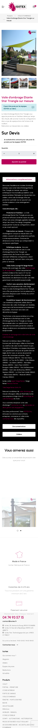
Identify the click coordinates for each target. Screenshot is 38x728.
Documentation (19, 423)
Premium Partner (12, 380)
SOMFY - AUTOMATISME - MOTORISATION (17, 715)
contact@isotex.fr (10, 618)
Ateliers (5, 659)
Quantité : (5, 144)
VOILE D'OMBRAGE (24, 16)
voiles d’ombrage (25, 388)
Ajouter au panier (19, 158)
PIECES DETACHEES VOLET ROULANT (15, 718)
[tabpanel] (19, 492)
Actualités (6, 669)
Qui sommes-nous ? (9, 652)
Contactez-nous (16, 401)
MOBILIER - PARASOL (10, 708)
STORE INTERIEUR (8, 687)
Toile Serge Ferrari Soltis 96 (12, 384)
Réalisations (7, 666)
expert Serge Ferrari (17, 377)
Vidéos (19, 431)
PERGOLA (6, 705)
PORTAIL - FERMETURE (10, 683)
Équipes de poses (8, 663)
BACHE (5, 699)
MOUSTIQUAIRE (8, 702)
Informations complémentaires (19, 176)
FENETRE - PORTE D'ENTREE (12, 696)
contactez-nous (8, 415)
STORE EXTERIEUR (9, 712)
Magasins (6, 655)
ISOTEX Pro (28, 408)
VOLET (5, 680)
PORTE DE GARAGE (9, 690)
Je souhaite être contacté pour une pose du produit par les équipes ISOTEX (19, 137)
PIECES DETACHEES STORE (12, 727)
